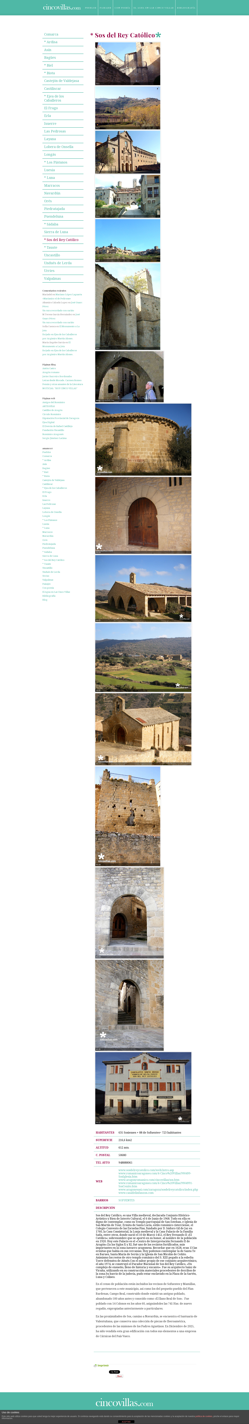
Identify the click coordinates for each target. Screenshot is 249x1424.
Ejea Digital (48, 422)
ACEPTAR (126, 1422)
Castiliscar (52, 89)
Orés (48, 201)
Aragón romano (51, 372)
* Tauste (50, 247)
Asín (47, 50)
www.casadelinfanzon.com (136, 1192)
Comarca (51, 34)
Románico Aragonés (52, 434)
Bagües (50, 57)
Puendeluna (53, 216)
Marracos (52, 185)
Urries (49, 271)
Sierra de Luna (56, 232)
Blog (88, 23)
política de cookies (203, 1416)
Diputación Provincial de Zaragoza (60, 418)
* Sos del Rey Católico (61, 240)
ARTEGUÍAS (48, 406)
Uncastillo (52, 255)
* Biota (49, 73)
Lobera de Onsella (58, 147)
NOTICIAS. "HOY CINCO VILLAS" (59, 388)
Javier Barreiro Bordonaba (57, 376)
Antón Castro (49, 368)
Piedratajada (54, 209)
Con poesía (122, 7)
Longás (50, 154)
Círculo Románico (51, 414)
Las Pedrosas (55, 131)
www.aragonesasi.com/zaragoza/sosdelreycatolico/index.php (158, 1189)
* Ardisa (50, 42)
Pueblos (90, 7)
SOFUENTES (127, 1200)
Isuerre (50, 124)
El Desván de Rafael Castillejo (57, 426)
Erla (47, 116)
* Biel (48, 65)
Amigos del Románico (53, 402)
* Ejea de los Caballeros (54, 98)
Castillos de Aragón (52, 410)
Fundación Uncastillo (53, 430)
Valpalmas (52, 278)
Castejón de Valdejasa (61, 81)
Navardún (52, 193)
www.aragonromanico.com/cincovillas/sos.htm (149, 1179)
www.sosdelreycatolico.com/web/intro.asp (146, 1170)
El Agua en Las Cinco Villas (154, 7)
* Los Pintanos (55, 162)
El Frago (51, 108)
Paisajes (105, 7)
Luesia (49, 170)
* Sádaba (51, 224)
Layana (50, 139)
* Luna (49, 178)
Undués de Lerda (58, 263)
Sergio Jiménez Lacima (54, 438)
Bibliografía (186, 7)
